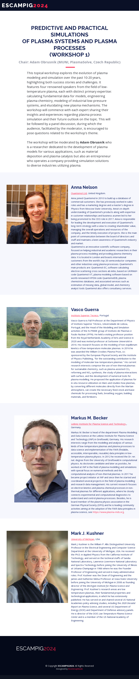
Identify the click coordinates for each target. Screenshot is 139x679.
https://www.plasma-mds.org (108, 512)
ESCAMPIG (36, 648)
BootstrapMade (75, 668)
